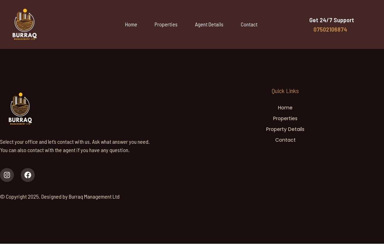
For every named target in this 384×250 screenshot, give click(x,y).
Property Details (285, 129)
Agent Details (209, 24)
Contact (249, 24)
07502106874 (330, 29)
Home (131, 24)
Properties (166, 24)
